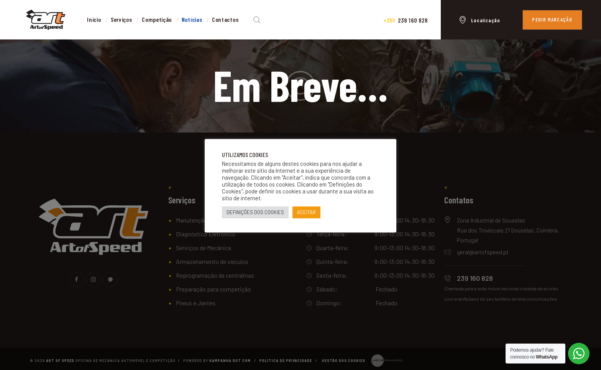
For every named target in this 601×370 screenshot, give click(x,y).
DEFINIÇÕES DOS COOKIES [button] (255, 212)
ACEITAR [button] (306, 212)
